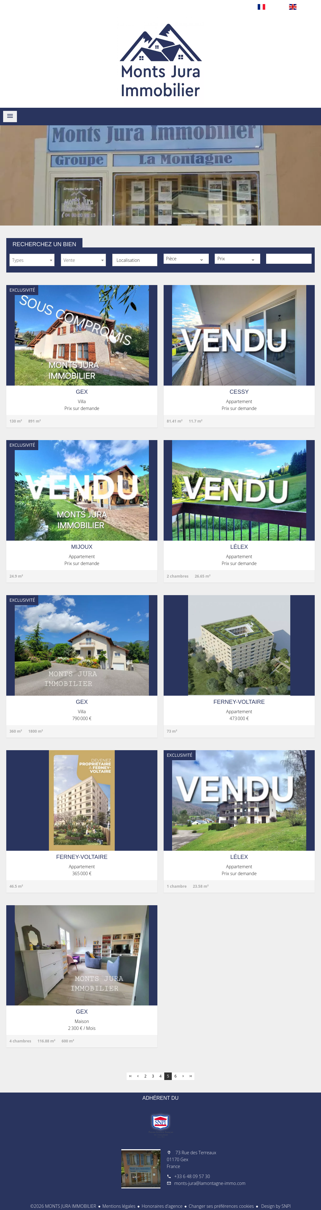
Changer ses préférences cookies (221, 1206)
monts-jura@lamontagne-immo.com (209, 1183)
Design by (275, 1206)
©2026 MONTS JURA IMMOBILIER (63, 1206)
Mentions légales (119, 1206)
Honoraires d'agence (162, 1206)
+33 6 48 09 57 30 (192, 1176)
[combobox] (32, 260)
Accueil (160, 61)
